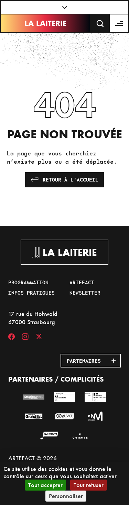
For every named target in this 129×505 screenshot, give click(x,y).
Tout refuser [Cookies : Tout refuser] (89, 484)
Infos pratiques (31, 292)
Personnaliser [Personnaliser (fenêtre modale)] (66, 495)
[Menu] (119, 23)
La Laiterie (45, 23)
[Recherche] (100, 23)
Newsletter (84, 292)
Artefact (81, 282)
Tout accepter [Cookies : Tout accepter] (45, 484)
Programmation (28, 282)
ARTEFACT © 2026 (32, 458)
